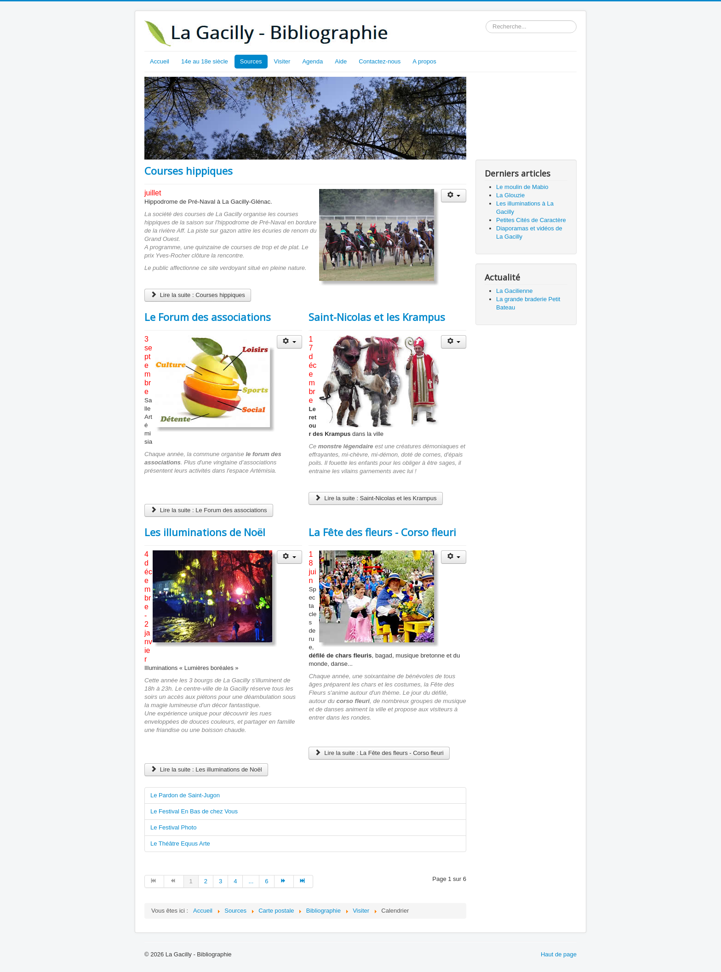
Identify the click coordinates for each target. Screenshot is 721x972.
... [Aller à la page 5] (250, 881)
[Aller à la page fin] (303, 881)
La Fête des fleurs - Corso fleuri (382, 532)
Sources (251, 61)
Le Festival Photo (173, 827)
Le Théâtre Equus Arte (180, 843)
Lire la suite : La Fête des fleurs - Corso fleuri (379, 752)
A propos (424, 61)
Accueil (159, 61)
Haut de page (559, 954)
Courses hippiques (188, 170)
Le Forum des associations (207, 317)
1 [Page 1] (191, 881)
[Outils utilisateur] (453, 195)
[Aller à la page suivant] (284, 881)
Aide (341, 61)
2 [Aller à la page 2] (205, 881)
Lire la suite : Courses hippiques (197, 295)
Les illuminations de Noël (204, 532)
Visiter (282, 61)
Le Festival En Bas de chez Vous (194, 811)
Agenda (312, 61)
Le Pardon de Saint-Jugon (185, 795)
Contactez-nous (380, 61)
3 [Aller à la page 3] (220, 881)
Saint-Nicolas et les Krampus (377, 317)
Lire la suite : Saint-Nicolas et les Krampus (375, 498)
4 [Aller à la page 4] (235, 881)
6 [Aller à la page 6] (266, 881)
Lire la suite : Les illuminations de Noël (206, 769)
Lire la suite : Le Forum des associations (208, 510)
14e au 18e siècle (204, 61)
